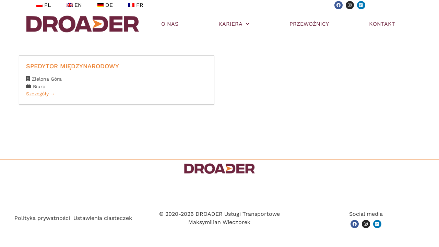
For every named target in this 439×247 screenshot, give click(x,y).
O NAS (169, 24)
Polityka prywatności (42, 218)
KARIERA (233, 24)
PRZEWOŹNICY (309, 24)
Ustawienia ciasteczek (102, 218)
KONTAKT (382, 24)
